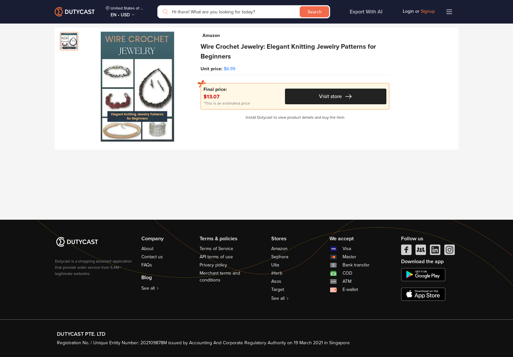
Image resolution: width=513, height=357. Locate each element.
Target (277, 289)
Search (315, 12)
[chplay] (423, 274)
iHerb (276, 273)
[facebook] (406, 251)
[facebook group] (421, 251)
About (147, 248)
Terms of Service (216, 248)
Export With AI (366, 11)
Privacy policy (213, 265)
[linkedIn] (435, 251)
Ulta (275, 265)
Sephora (279, 257)
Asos (276, 281)
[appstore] (423, 294)
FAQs (146, 265)
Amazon (279, 248)
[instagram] (449, 251)
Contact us (152, 257)
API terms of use (216, 257)
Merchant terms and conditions (220, 276)
